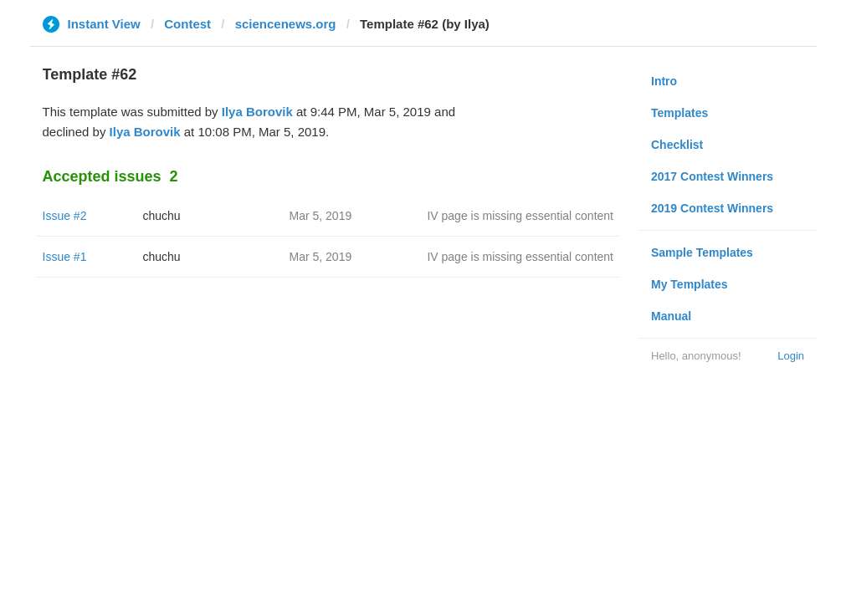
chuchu (162, 215)
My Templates (689, 284)
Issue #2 (65, 215)
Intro (664, 81)
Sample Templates (702, 252)
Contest (187, 24)
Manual (671, 316)
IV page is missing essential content (520, 215)
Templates (679, 113)
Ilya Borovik (257, 112)
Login (790, 355)
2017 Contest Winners (712, 176)
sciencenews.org (285, 24)
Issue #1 (65, 256)
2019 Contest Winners (712, 208)
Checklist (677, 144)
